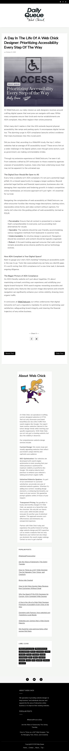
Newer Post (9, 353)
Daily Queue (40, 744)
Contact (31, 747)
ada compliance (24, 652)
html (30, 657)
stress (28, 660)
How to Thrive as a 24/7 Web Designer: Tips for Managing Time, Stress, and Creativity (33, 572)
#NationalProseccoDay (27, 556)
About (37, 747)
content (47, 652)
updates (39, 660)
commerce (40, 652)
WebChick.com (24, 302)
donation (22, 654)
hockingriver (23, 657)
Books (33, 652)
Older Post (60, 353)
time (33, 660)
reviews (22, 660)
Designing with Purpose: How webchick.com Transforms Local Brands (34, 614)
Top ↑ (42, 747)
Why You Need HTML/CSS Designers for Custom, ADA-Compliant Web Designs (33, 595)
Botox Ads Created (26, 580)
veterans (46, 660)
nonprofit (42, 657)
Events (29, 654)
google (42, 654)
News (35, 657)
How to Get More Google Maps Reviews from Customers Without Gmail (33, 587)
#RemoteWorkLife (40, 649)
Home (25, 747)
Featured (35, 654)
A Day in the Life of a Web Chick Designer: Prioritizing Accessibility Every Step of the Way (34, 604)
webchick (22, 663)
